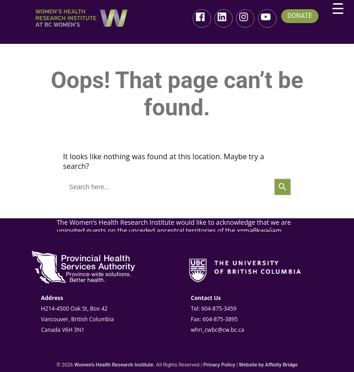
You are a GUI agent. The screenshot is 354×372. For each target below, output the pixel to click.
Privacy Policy (219, 365)
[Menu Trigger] (337, 8)
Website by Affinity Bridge (268, 365)
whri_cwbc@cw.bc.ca (217, 330)
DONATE (300, 16)
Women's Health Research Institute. (114, 365)
